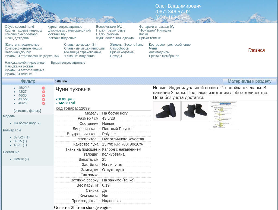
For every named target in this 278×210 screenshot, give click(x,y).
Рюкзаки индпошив (62, 38)
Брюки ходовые (122, 52)
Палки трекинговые (110, 30)
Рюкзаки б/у (56, 34)
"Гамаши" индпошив (79, 56)
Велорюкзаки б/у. (109, 27)
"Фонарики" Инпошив (155, 30)
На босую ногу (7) (27, 123)
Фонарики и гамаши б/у (156, 27)
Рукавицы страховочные (82, 52)
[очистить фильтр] (27, 111)
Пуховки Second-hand (21, 34)
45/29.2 (23, 88)
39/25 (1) (20, 141)
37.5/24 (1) (22, 137)
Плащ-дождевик (17, 38)
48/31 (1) (20, 145)
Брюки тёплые (150, 38)
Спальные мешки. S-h (80, 45)
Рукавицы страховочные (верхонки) (32, 56)
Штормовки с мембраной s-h (69, 30)
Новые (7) (21, 159)
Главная (256, 50)
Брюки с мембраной (164, 56)
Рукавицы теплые (18, 74)
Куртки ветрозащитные (65, 27)
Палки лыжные (107, 34)
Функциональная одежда (115, 38)
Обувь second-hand (19, 27)
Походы (116, 56)
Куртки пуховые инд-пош (23, 30)
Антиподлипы (159, 52)
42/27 (22, 92)
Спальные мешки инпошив (84, 48)
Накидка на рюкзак (19, 66)
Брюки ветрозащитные (68, 62)
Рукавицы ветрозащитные (25, 70)
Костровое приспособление (170, 45)
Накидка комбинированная (25, 62)
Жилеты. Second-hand (127, 45)
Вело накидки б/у (18, 52)
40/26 (22, 103)
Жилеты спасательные (22, 45)
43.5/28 (23, 99)
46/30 (22, 95)
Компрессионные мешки (23, 48)
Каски (143, 34)
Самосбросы (119, 48)
